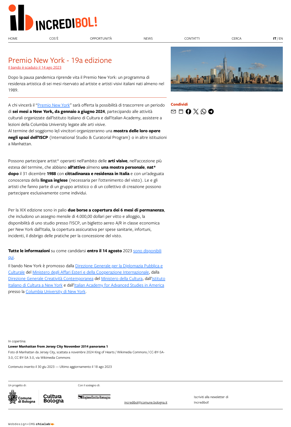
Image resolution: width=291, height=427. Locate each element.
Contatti (192, 38)
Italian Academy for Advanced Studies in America (119, 285)
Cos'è (53, 38)
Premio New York (54, 105)
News (148, 38)
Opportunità (101, 38)
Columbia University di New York (55, 291)
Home (13, 38)
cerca (236, 38)
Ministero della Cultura (122, 278)
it (274, 38)
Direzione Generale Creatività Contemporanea (50, 278)
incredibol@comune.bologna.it (145, 402)
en (281, 38)
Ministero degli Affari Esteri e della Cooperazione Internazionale (91, 272)
